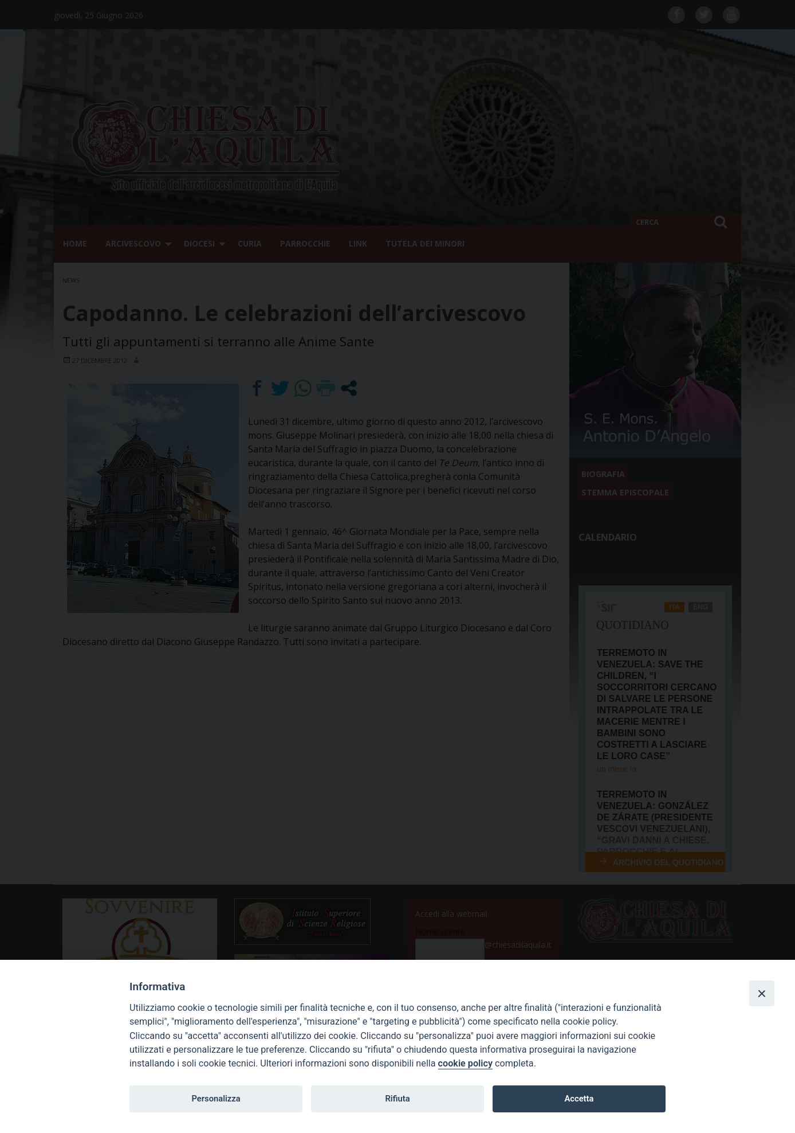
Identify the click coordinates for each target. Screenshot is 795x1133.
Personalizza (215, 1098)
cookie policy (465, 1063)
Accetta (578, 1098)
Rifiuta (397, 1098)
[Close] (761, 993)
